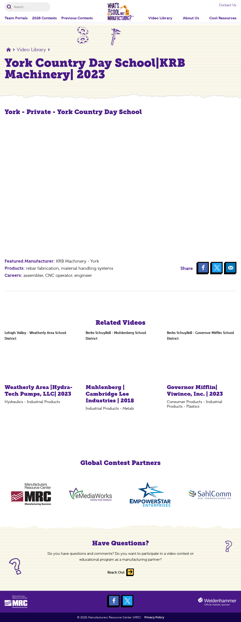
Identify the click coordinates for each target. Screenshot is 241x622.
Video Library (31, 49)
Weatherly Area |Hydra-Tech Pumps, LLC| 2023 (39, 390)
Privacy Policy (154, 617)
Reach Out (116, 572)
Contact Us (227, 5)
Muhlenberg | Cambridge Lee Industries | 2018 (110, 394)
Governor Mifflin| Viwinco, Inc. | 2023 (195, 390)
